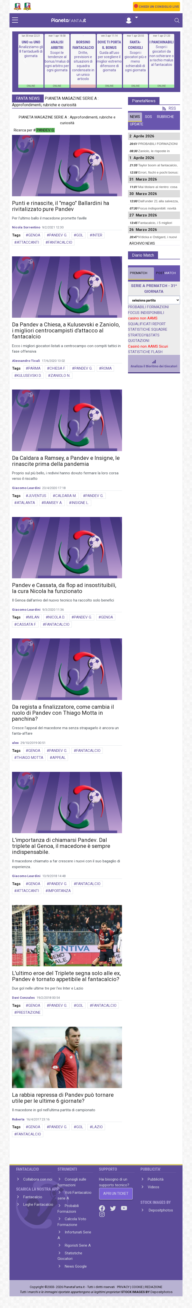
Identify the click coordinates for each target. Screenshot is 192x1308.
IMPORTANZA (59, 891)
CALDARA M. (65, 496)
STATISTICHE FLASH (145, 352)
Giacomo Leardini (26, 488)
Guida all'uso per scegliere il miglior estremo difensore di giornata (109, 61)
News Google (76, 1266)
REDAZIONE (153, 1287)
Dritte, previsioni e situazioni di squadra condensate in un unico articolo (83, 66)
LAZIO (97, 1127)
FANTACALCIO (60, 242)
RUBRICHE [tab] (165, 116)
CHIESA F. (58, 368)
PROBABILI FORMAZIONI (148, 307)
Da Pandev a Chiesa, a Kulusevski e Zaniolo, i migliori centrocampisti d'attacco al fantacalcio (66, 330)
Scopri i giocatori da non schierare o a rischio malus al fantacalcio (162, 55)
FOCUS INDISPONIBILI (146, 312)
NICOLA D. (56, 617)
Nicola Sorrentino (26, 227)
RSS (169, 108)
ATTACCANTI (28, 242)
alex (15, 743)
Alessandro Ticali (26, 361)
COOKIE (137, 1287)
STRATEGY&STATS (144, 335)
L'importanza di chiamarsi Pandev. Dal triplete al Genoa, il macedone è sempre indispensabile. (61, 846)
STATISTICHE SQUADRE (147, 329)
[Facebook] (102, 1208)
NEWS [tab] (135, 116)
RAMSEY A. (53, 503)
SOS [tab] (148, 116)
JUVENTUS (37, 496)
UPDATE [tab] (136, 124)
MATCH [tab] (138, 273)
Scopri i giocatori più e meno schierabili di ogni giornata (135, 61)
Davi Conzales (23, 998)
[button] (131, 17)
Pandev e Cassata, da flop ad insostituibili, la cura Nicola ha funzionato (64, 588)
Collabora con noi (37, 1179)
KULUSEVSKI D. (29, 375)
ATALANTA (26, 503)
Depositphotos (160, 1210)
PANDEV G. (58, 235)
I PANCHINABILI (162, 42)
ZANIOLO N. (60, 375)
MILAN (33, 617)
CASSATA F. (26, 624)
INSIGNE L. (80, 503)
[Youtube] (124, 1208)
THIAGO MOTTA (30, 757)
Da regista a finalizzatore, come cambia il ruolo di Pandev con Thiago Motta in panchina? (63, 713)
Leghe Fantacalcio (38, 1204)
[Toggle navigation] (177, 20)
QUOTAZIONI (138, 340)
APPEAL (59, 757)
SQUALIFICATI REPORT (147, 324)
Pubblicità (156, 1179)
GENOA (34, 235)
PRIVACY (123, 1287)
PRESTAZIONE (28, 1012)
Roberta (18, 1119)
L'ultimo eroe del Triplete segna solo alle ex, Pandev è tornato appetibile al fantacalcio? (66, 976)
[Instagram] (102, 1214)
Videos (153, 1187)
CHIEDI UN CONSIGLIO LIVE (159, 6)
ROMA (107, 368)
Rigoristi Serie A (78, 1245)
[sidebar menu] (15, 20)
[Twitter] (113, 1208)
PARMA (34, 368)
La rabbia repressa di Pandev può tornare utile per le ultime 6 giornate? (63, 1098)
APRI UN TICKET (115, 1194)
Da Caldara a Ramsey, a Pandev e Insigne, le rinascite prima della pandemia (66, 461)
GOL (79, 235)
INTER (97, 235)
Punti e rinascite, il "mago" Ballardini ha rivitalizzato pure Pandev (60, 206)
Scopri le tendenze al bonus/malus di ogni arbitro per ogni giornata (57, 61)
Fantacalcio (32, 1197)
